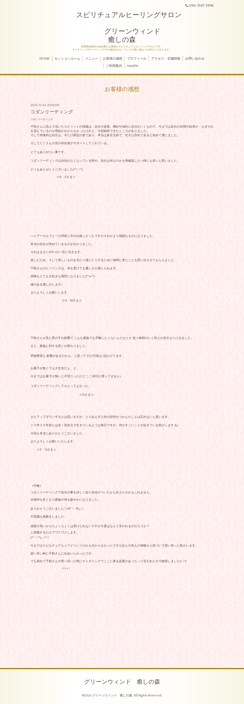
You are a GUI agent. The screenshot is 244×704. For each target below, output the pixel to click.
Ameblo (132, 66)
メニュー (91, 59)
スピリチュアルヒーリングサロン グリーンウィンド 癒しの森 (122, 27)
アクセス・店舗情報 (165, 59)
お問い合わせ (195, 59)
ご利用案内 (114, 66)
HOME (44, 59)
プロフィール (136, 59)
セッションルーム (67, 59)
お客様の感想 (112, 59)
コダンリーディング (51, 112)
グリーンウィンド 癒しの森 (122, 682)
